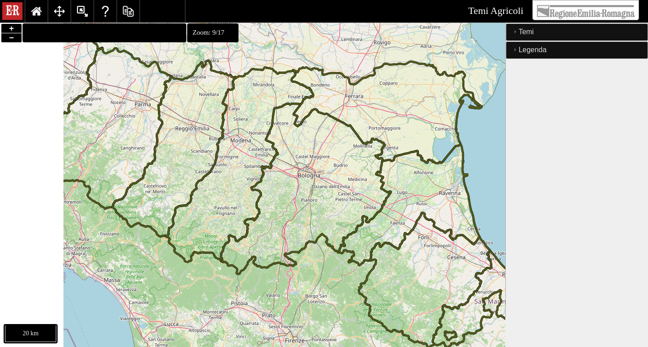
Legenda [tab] (528, 50)
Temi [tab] (522, 32)
